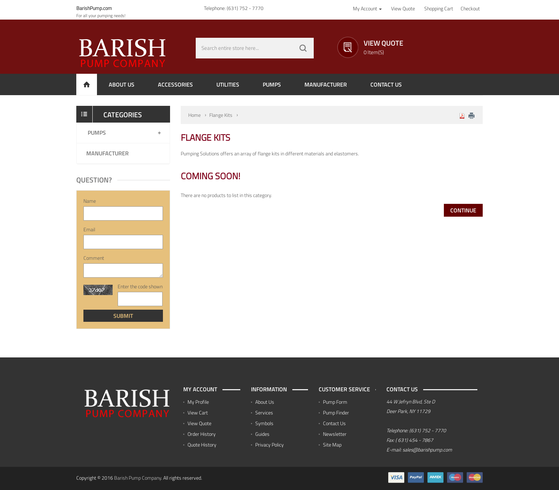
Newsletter (335, 434)
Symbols (264, 423)
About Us (264, 402)
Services (264, 412)
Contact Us (334, 423)
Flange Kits (220, 115)
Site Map (332, 444)
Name (89, 201)
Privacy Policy (269, 444)
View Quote (199, 423)
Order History (202, 434)
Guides (262, 434)
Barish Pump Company (137, 477)
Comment (93, 258)
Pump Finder (336, 412)
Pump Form (335, 402)
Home (194, 115)
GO (303, 48)
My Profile (198, 402)
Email (89, 229)
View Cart (198, 412)
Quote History (202, 444)
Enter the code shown (140, 286)
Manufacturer (107, 153)
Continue (463, 210)
